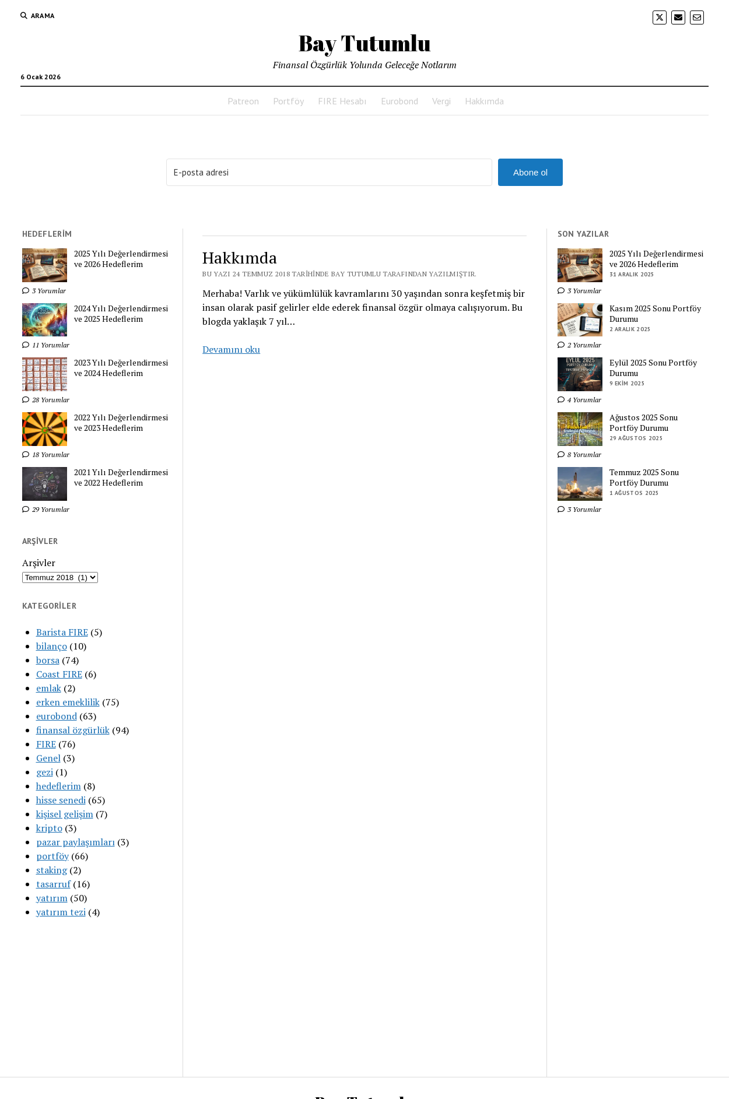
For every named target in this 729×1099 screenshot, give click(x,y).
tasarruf (53, 883)
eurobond (56, 716)
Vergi (441, 101)
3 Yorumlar (44, 290)
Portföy (288, 101)
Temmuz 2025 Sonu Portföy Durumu (644, 477)
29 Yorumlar (45, 509)
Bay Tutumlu (365, 43)
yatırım (52, 897)
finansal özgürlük (73, 730)
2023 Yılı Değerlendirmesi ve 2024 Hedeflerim (121, 367)
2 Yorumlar (579, 344)
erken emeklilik (68, 702)
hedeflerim (58, 786)
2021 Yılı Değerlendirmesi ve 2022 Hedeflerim (121, 477)
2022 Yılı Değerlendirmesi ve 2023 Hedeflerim (121, 422)
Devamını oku (231, 349)
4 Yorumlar (579, 399)
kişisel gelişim (64, 813)
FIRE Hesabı (342, 101)
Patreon (243, 101)
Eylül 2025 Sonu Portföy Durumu (653, 367)
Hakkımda (484, 101)
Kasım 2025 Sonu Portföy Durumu (655, 313)
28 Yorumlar (45, 399)
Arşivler (38, 562)
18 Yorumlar (45, 454)
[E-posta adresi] (329, 172)
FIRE (46, 744)
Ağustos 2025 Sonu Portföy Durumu (643, 422)
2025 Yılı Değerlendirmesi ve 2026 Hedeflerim (121, 258)
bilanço (51, 646)
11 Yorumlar (45, 344)
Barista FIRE (62, 632)
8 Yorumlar (579, 454)
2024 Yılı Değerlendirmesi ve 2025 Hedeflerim (121, 313)
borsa (47, 660)
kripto (49, 827)
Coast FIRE (59, 674)
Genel (48, 758)
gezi (44, 772)
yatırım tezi (61, 911)
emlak (48, 688)
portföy (52, 855)
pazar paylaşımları (75, 841)
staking (51, 869)
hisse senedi (61, 799)
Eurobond (399, 101)
